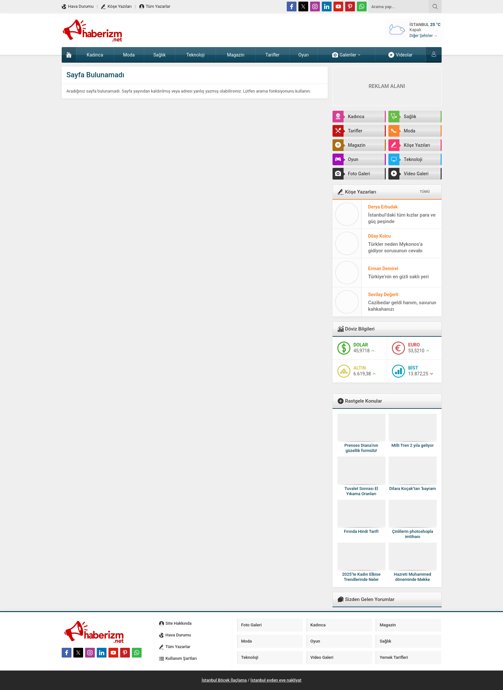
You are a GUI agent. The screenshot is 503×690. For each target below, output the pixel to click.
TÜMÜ (425, 192)
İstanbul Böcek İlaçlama (224, 680)
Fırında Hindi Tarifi (361, 531)
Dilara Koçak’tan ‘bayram (412, 488)
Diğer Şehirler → (423, 35)
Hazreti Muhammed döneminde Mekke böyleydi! (412, 579)
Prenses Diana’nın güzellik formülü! (361, 448)
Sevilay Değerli (383, 294)
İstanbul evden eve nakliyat (275, 680)
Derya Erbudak (383, 206)
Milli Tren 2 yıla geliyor (412, 445)
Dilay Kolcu (379, 236)
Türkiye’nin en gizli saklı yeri (398, 277)
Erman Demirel (383, 268)
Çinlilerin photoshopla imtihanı (412, 534)
